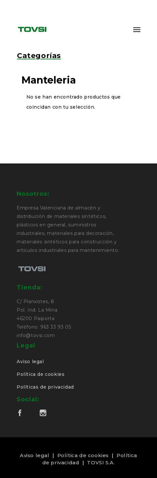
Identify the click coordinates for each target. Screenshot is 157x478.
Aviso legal (30, 361)
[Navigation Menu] (136, 29)
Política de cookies (40, 374)
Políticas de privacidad (45, 387)
